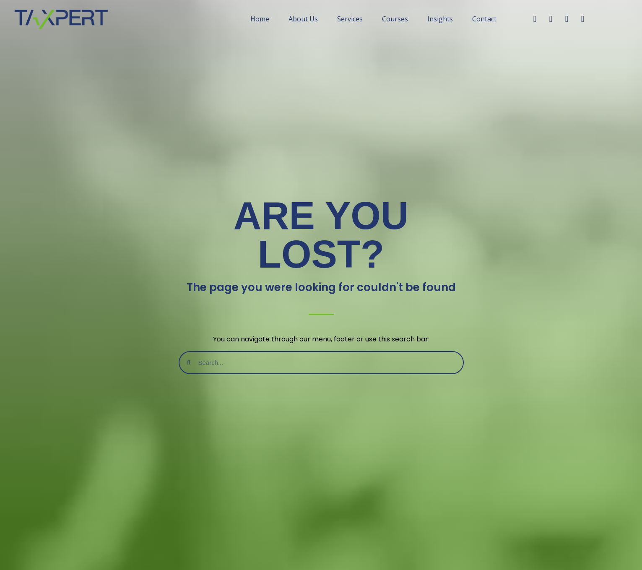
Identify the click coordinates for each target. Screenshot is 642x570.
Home (259, 18)
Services (350, 18)
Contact (484, 18)
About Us (303, 18)
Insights (440, 18)
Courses (395, 18)
